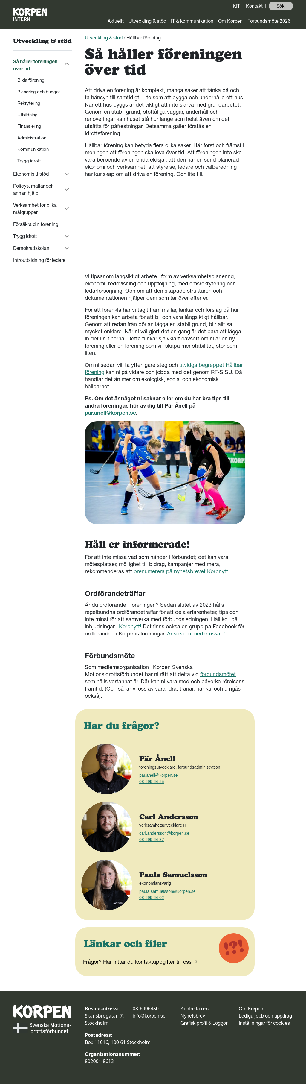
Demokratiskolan (31, 248)
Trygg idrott (29, 161)
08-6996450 (146, 1009)
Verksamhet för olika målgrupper (35, 208)
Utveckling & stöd (147, 21)
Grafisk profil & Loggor (203, 1023)
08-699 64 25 (151, 781)
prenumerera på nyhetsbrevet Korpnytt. (182, 571)
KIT (236, 6)
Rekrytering (28, 103)
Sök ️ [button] (281, 6)
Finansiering (29, 126)
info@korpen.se (149, 1016)
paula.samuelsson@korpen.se (167, 891)
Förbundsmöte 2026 (268, 21)
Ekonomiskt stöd (31, 174)
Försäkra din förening (35, 224)
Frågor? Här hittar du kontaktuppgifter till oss (141, 961)
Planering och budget (38, 92)
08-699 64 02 (151, 897)
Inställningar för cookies (264, 1023)
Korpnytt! (130, 626)
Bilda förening (31, 80)
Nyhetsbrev (192, 1016)
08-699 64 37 (151, 839)
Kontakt (254, 6)
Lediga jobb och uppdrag (265, 1016)
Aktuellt (116, 21)
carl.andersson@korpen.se (164, 833)
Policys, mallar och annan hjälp (33, 189)
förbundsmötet (218, 674)
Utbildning (27, 115)
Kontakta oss (194, 1009)
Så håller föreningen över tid (35, 65)
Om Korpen (230, 21)
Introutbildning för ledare (39, 260)
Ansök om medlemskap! (196, 633)
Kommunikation (33, 149)
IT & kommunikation (192, 21)
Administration (31, 138)
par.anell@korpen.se (110, 412)
